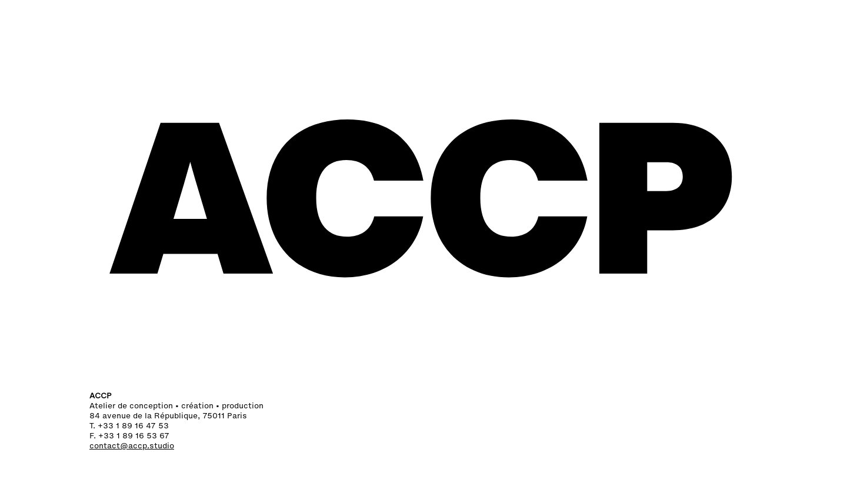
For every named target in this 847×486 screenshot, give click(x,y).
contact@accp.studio (131, 446)
